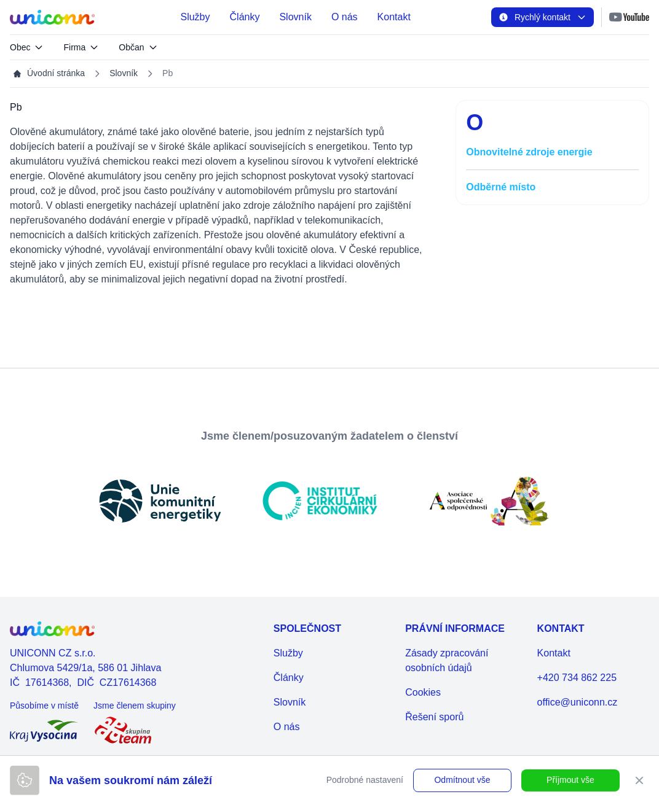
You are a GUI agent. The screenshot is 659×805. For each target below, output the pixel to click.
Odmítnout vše (462, 780)
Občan (138, 47)
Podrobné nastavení (364, 780)
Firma (81, 47)
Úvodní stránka (48, 73)
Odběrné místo (500, 187)
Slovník (295, 17)
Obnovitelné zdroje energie (529, 152)
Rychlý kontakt (542, 17)
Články (245, 17)
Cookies (423, 692)
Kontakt (394, 17)
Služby (195, 17)
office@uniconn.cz (577, 702)
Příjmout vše (570, 780)
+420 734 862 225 (577, 677)
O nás (344, 17)
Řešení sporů (434, 717)
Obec (27, 47)
